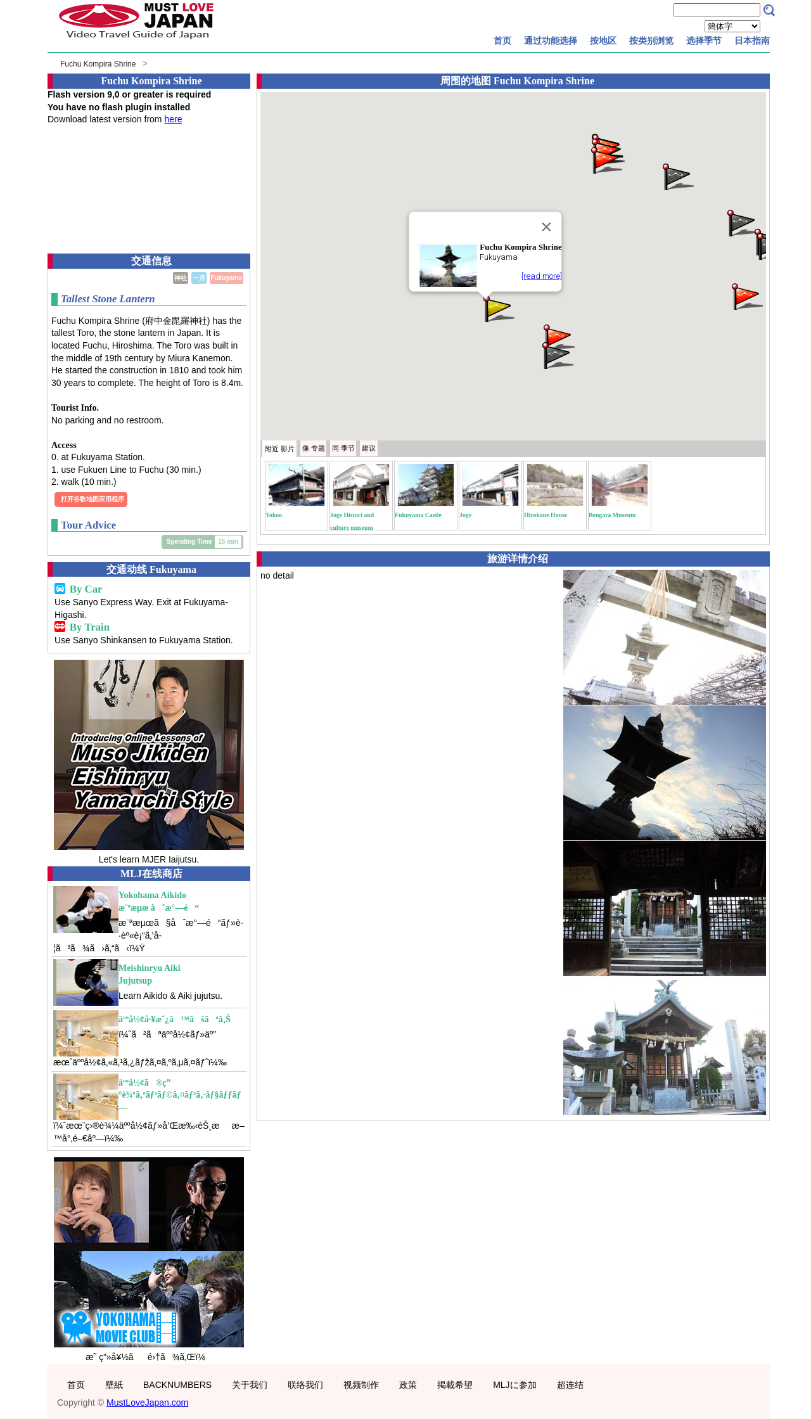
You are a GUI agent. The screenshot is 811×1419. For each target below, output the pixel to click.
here (173, 119)
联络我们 (305, 1385)
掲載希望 (455, 1385)
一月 (199, 277)
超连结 (570, 1385)
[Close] (547, 227)
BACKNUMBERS (177, 1385)
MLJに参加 (514, 1385)
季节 (343, 448)
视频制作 (361, 1385)
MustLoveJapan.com (147, 1402)
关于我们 (249, 1385)
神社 (180, 277)
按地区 (603, 40)
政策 (408, 1385)
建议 (369, 448)
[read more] (541, 276)
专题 (313, 448)
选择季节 (704, 40)
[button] (498, 308)
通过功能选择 (550, 40)
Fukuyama (226, 277)
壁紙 (114, 1385)
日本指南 (752, 40)
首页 (502, 40)
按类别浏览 (651, 40)
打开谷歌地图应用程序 (92, 499)
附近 (280, 449)
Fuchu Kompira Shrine (98, 64)
